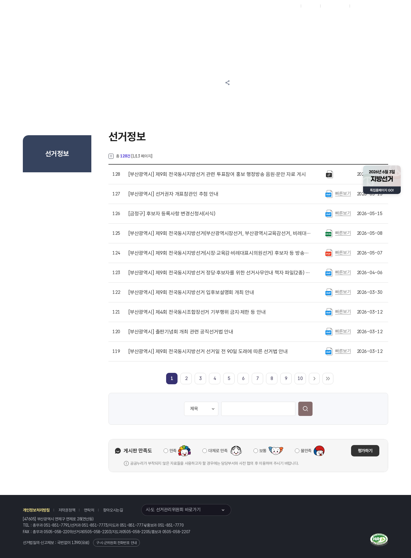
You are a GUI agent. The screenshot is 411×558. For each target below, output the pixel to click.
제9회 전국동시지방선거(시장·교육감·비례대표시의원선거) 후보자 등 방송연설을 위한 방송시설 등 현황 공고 (219, 253)
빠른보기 (343, 193)
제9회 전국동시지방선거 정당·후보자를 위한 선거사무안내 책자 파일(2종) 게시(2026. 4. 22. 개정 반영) (219, 272)
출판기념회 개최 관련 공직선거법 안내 (180, 331)
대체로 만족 (217, 450)
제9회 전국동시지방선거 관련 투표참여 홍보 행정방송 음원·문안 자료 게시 (217, 174)
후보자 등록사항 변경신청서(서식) (171, 213)
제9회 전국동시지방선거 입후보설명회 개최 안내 (191, 292)
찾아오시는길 (113, 510)
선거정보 (159, 20)
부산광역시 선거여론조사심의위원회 (312, 20)
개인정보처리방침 (36, 510)
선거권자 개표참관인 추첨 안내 (173, 194)
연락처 (89, 510)
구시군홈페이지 (335, 6)
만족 (173, 450)
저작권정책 (67, 510)
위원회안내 (215, 20)
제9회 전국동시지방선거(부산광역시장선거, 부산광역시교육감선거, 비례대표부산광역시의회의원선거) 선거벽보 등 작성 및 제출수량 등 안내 (219, 233)
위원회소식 (126, 20)
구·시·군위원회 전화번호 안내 (116, 543)
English (358, 6)
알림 (187, 20)
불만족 (306, 450)
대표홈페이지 (288, 6)
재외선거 (310, 6)
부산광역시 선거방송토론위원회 (258, 20)
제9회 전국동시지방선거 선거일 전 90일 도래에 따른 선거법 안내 (208, 351)
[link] (172, 378)
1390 (76, 542)
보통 (263, 450)
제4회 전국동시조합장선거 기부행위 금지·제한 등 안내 (196, 312)
